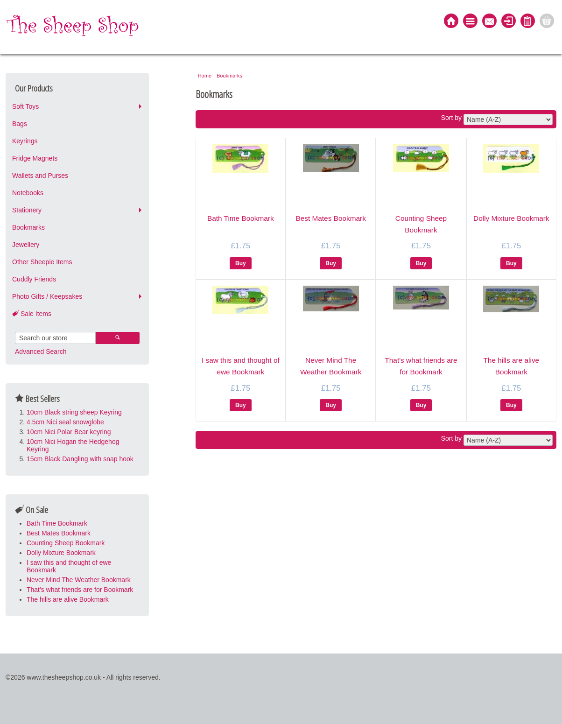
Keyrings (24, 141)
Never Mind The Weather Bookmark (79, 579)
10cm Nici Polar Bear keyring (69, 432)
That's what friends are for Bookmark (80, 589)
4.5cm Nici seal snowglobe (65, 422)
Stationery (27, 210)
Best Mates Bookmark (59, 533)
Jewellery (25, 244)
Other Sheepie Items (42, 262)
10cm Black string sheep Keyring (74, 412)
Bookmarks (28, 227)
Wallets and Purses (40, 175)
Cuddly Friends (34, 279)
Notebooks (27, 193)
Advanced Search (41, 351)
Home (204, 75)
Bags (19, 123)
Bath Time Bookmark (57, 523)
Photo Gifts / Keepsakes (47, 296)
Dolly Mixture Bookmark (61, 552)
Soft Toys (25, 106)
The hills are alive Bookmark (68, 599)
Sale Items (31, 313)
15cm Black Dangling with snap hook (80, 459)
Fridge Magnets (34, 158)
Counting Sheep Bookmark (66, 543)
